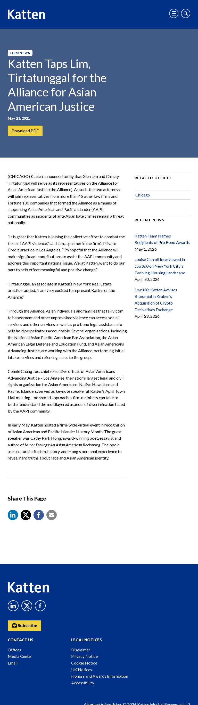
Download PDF (25, 130)
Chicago (142, 194)
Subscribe (24, 625)
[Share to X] (26, 515)
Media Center (20, 656)
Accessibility (82, 682)
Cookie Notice (84, 662)
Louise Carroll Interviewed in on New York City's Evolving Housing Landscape (160, 266)
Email (13, 662)
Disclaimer (80, 649)
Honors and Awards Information (99, 676)
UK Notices (81, 669)
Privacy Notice (84, 656)
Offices (14, 649)
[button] (13, 515)
